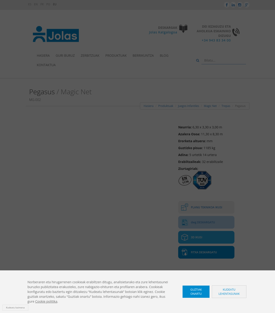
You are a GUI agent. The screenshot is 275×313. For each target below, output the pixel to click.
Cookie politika (46, 301)
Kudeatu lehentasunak (229, 291)
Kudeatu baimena (15, 307)
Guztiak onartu (196, 291)
